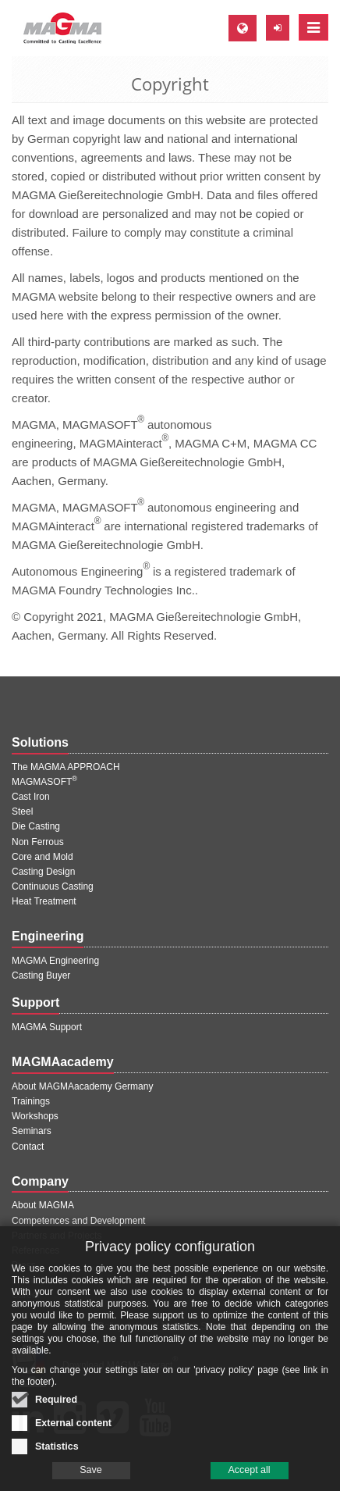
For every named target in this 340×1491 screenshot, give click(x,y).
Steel (22, 811)
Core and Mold (42, 856)
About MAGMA (43, 1205)
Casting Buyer (41, 975)
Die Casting (36, 826)
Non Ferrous (38, 841)
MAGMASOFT (44, 781)
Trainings (31, 1101)
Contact (28, 1146)
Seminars (31, 1130)
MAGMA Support (47, 1027)
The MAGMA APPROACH (66, 767)
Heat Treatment (44, 901)
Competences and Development (78, 1220)
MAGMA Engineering (55, 960)
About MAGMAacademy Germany (82, 1086)
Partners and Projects (56, 1235)
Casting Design (43, 871)
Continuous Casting (53, 886)
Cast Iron (31, 796)
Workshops (35, 1116)
